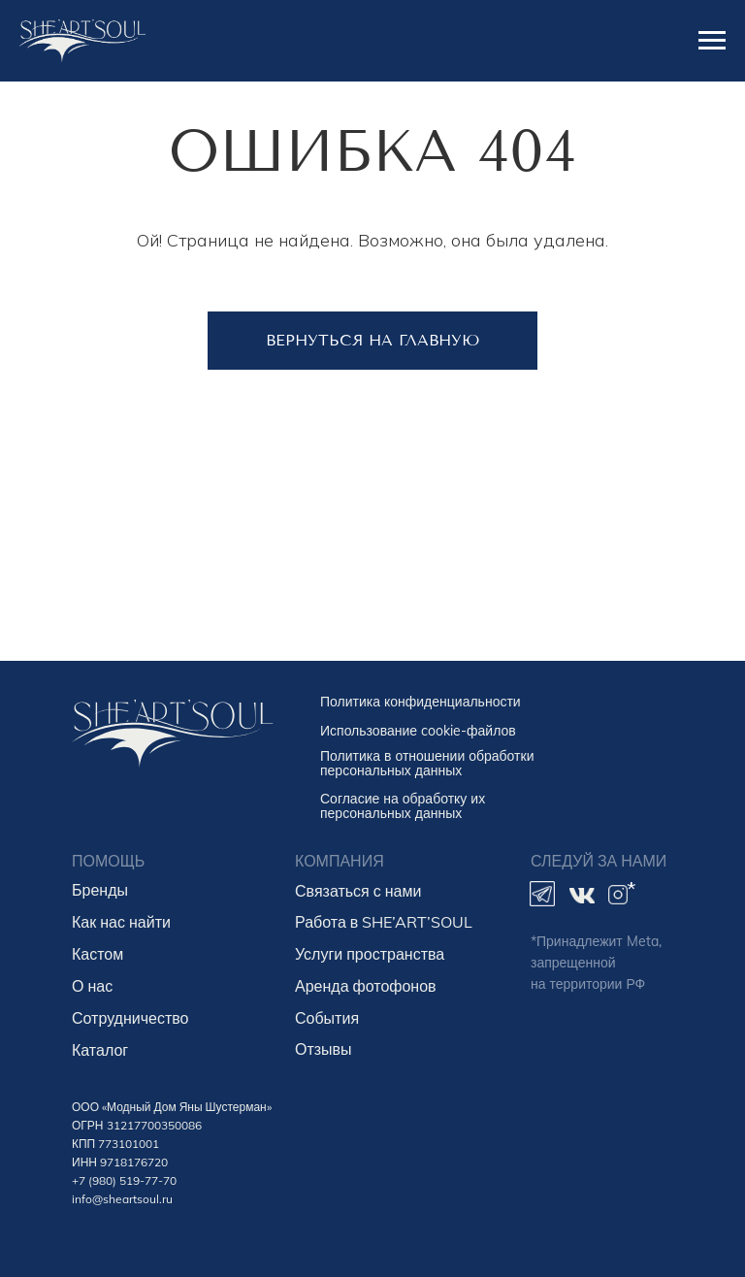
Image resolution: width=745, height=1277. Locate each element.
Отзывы (323, 1049)
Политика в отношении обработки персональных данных (427, 763)
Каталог (100, 1050)
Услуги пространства (369, 954)
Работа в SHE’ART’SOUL (383, 922)
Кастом (97, 954)
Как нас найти (121, 922)
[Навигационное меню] (712, 40)
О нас (92, 986)
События (327, 1018)
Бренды (100, 890)
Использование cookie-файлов (418, 730)
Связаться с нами (358, 890)
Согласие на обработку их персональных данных (402, 806)
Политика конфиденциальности (420, 701)
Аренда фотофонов (366, 986)
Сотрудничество (130, 1018)
